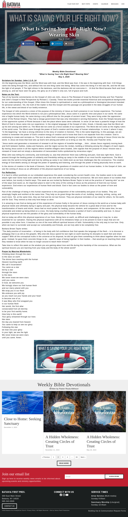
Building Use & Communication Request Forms (107, 511)
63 (77, 457)
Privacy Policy (31, 510)
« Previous (46, 457)
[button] (61, 495)
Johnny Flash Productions (62, 510)
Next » (83, 457)
